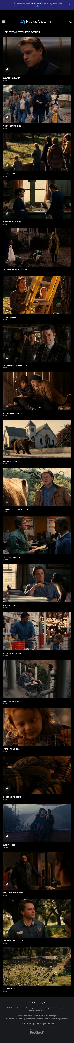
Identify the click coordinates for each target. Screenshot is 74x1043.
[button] (37, 56)
